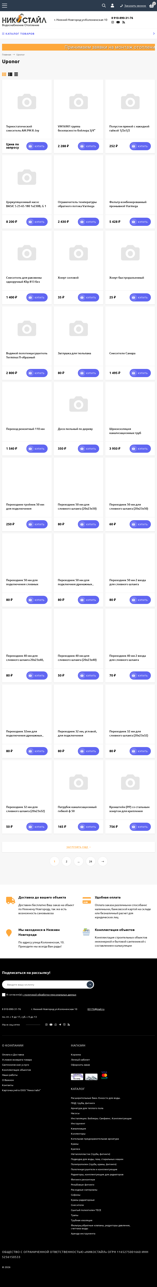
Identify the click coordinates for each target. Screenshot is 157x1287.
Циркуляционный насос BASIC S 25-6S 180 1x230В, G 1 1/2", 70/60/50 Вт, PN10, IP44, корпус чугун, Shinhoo (26, 208)
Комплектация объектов (16, 1069)
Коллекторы (78, 1133)
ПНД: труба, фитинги (83, 1103)
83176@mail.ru (95, 1009)
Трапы (74, 1215)
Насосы (75, 1113)
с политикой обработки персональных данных (49, 994)
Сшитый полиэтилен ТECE (86, 1210)
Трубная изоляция (81, 1220)
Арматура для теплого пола (87, 1108)
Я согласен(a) (39, 994)
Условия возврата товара (17, 1059)
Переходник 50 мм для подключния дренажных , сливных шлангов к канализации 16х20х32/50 (76, 586)
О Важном (8, 1080)
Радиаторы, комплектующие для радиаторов (97, 1174)
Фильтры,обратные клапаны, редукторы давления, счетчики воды (100, 1227)
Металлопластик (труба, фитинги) (90, 1154)
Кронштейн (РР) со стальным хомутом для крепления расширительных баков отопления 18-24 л (129, 813)
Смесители (77, 1204)
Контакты (7, 1085)
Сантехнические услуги (15, 1064)
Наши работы (10, 1074)
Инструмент (78, 1123)
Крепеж (75, 1148)
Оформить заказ (80, 1064)
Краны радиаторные (83, 1199)
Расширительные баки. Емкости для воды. (95, 1097)
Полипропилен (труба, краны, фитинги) (94, 1164)
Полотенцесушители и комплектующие (94, 1169)
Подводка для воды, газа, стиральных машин (97, 1159)
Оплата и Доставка (13, 1054)
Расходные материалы (84, 1189)
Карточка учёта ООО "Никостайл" (21, 1090)
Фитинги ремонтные (83, 1179)
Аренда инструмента (83, 1233)
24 (90, 861)
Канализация (78, 1128)
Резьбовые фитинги (82, 1184)
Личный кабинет (80, 1059)
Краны (74, 1143)
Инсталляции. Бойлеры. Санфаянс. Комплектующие (101, 1118)
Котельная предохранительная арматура (95, 1138)
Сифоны (75, 1194)
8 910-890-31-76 (11, 1009)
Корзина (76, 1054)
